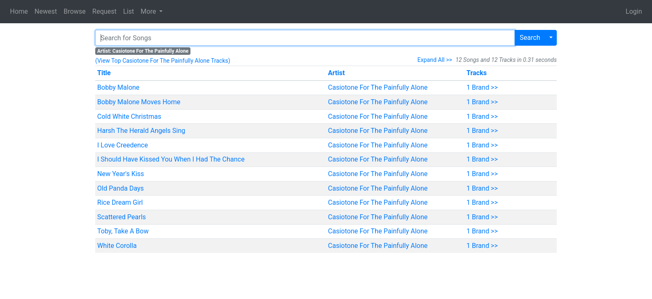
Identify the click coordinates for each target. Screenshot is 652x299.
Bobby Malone (118, 87)
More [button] (149, 11)
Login (634, 11)
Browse (75, 11)
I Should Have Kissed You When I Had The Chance (170, 159)
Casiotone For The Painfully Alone (378, 87)
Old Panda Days (120, 188)
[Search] (305, 38)
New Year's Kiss (120, 174)
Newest (46, 11)
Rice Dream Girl (120, 202)
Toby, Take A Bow (123, 231)
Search (530, 38)
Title (104, 73)
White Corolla (117, 246)
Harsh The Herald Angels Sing (141, 131)
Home (19, 11)
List (128, 11)
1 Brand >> (482, 87)
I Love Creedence (122, 145)
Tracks (477, 73)
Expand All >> (434, 59)
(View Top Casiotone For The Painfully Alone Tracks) (162, 60)
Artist (336, 73)
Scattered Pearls (121, 217)
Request (104, 11)
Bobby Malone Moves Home (138, 102)
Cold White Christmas (129, 116)
